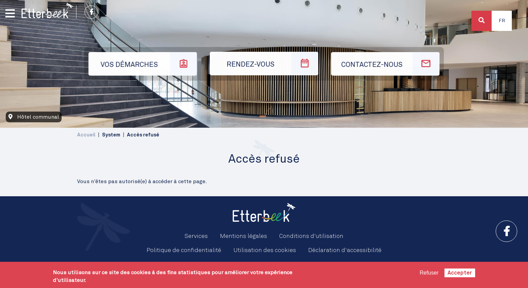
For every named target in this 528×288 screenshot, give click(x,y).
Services (196, 236)
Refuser (429, 273)
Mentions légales (243, 236)
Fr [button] (502, 20)
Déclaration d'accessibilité (345, 250)
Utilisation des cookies (264, 250)
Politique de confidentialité (183, 250)
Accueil (86, 134)
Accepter (460, 273)
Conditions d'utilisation (311, 236)
